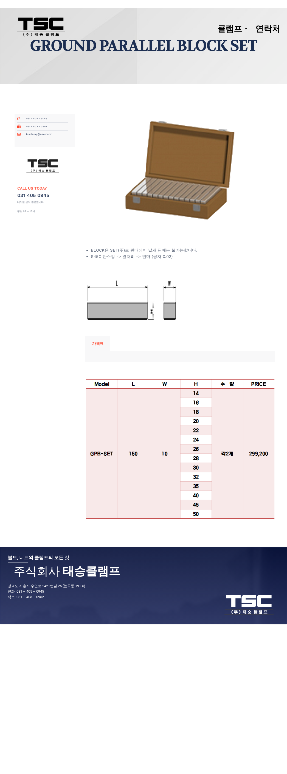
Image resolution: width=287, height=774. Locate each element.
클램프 (232, 28)
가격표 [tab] (97, 343)
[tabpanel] (180, 356)
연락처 (267, 28)
